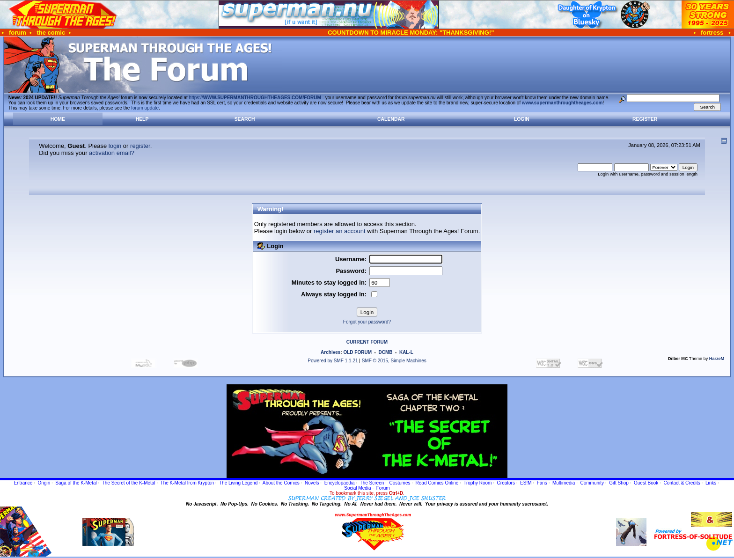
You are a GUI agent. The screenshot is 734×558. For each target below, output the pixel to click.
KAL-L (406, 352)
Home (58, 119)
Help (142, 119)
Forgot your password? (367, 321)
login (115, 145)
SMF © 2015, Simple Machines (394, 360)
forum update (145, 107)
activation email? (111, 152)
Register (644, 119)
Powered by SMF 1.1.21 (333, 360)
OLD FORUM (357, 352)
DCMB (385, 352)
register (140, 145)
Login (521, 119)
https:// (255, 97)
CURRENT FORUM (367, 342)
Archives (330, 352)
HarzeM (716, 358)
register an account (340, 231)
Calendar (390, 119)
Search (245, 119)
